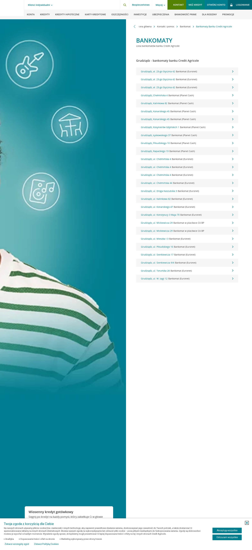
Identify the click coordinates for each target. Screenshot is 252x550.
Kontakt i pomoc (166, 26)
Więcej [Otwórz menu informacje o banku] (159, 5)
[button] (247, 523)
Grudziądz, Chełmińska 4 (187, 95)
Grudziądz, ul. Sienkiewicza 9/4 (187, 262)
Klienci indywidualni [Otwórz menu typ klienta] (39, 5)
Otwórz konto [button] (216, 4)
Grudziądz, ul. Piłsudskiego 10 (187, 246)
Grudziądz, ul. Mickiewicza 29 (187, 222)
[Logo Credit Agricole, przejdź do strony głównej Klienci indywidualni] (12, 9)
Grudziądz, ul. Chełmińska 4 (187, 159)
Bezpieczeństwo (141, 4)
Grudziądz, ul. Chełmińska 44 (187, 183)
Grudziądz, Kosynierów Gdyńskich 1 (187, 127)
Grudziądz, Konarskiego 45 (187, 111)
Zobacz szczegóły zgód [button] (17, 544)
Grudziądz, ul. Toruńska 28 (187, 270)
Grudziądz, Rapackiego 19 (187, 151)
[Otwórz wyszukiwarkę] (125, 5)
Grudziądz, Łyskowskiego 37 (187, 135)
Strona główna (144, 26)
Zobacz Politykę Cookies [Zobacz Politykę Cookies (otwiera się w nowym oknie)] (46, 544)
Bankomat (185, 26)
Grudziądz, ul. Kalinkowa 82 (187, 199)
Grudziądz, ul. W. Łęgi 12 (187, 278)
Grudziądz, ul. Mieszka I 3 (187, 238)
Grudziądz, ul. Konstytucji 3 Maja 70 (187, 214)
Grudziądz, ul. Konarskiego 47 (187, 207)
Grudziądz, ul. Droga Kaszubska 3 (187, 191)
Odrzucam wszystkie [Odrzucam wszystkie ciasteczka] (227, 537)
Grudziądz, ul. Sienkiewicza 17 (187, 254)
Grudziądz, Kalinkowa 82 (187, 103)
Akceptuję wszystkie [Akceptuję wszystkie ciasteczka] (227, 530)
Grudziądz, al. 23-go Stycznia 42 (187, 71)
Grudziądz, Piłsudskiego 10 (187, 143)
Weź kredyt (195, 4)
